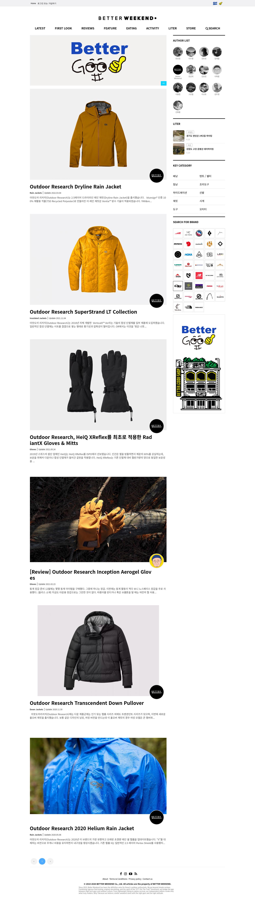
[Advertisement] (199, 435)
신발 (202, 192)
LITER (172, 28)
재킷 (175, 201)
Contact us (148, 878)
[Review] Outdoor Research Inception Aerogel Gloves (90, 574)
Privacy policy (135, 878)
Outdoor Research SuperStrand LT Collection (83, 311)
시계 (202, 201)
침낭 (175, 184)
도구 (175, 209)
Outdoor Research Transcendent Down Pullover (87, 702)
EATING (131, 28)
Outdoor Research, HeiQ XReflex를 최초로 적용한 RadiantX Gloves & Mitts (91, 439)
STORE (191, 28)
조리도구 (204, 184)
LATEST (40, 28)
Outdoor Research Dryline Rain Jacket (75, 186)
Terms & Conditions (118, 878)
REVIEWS (87, 28)
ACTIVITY (152, 28)
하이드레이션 (180, 192)
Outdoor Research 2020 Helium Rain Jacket (82, 828)
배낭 (175, 176)
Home (33, 3)
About (105, 878)
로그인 (40, 3)
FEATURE (110, 28)
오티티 (203, 209)
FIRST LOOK (63, 28)
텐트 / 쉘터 (205, 176)
